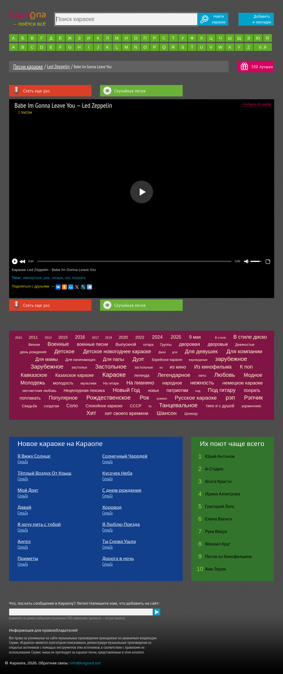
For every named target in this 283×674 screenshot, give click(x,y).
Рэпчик (253, 397)
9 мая (195, 337)
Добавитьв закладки (262, 19)
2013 (48, 337)
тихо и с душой (220, 406)
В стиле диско (250, 337)
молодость (63, 383)
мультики (88, 383)
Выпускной (125, 344)
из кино (178, 367)
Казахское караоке (74, 375)
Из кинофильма (212, 367)
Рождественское (108, 397)
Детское (64, 351)
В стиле (220, 337)
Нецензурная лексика (84, 390)
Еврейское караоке (167, 360)
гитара (57, 278)
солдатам (51, 406)
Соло (72, 405)
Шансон (167, 413)
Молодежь (32, 383)
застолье (79, 367)
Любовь (224, 375)
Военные (58, 344)
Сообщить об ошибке (257, 104)
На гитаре (111, 383)
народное (172, 383)
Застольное (111, 366)
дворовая (189, 344)
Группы (166, 345)
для (174, 352)
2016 (80, 337)
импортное (32, 278)
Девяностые (245, 345)
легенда (142, 375)
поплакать (30, 398)
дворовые (218, 344)
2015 (63, 337)
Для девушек (201, 351)
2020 (123, 337)
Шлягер (191, 414)
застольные (144, 367)
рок (46, 278)
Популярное (63, 398)
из (160, 367)
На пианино (140, 383)
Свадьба (29, 406)
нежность (202, 383)
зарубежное (231, 359)
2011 (33, 337)
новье (153, 390)
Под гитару (222, 390)
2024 (157, 337)
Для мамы (46, 359)
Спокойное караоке (104, 406)
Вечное (34, 345)
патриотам (177, 390)
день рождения (33, 352)
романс (162, 398)
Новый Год (126, 390)
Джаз (162, 352)
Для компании (244, 351)
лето (202, 375)
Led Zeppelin (58, 66)
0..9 (262, 47)
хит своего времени (126, 413)
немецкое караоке (242, 383)
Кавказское (34, 375)
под (197, 390)
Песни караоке (28, 66)
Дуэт (138, 359)
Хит (91, 413)
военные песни (92, 344)
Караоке (114, 374)
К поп (246, 367)
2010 (18, 337)
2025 (176, 337)
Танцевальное (178, 405)
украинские (251, 406)
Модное (253, 375)
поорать (79, 278)
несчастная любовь (39, 390)
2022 (139, 337)
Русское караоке (196, 398)
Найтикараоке (219, 19)
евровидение (198, 359)
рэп (230, 397)
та (149, 406)
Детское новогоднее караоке (117, 351)
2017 (95, 337)
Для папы (113, 359)
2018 (108, 337)
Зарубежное (46, 366)
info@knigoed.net (85, 663)
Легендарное (173, 375)
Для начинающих (80, 359)
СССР (136, 406)
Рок (144, 397)
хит (67, 278)
